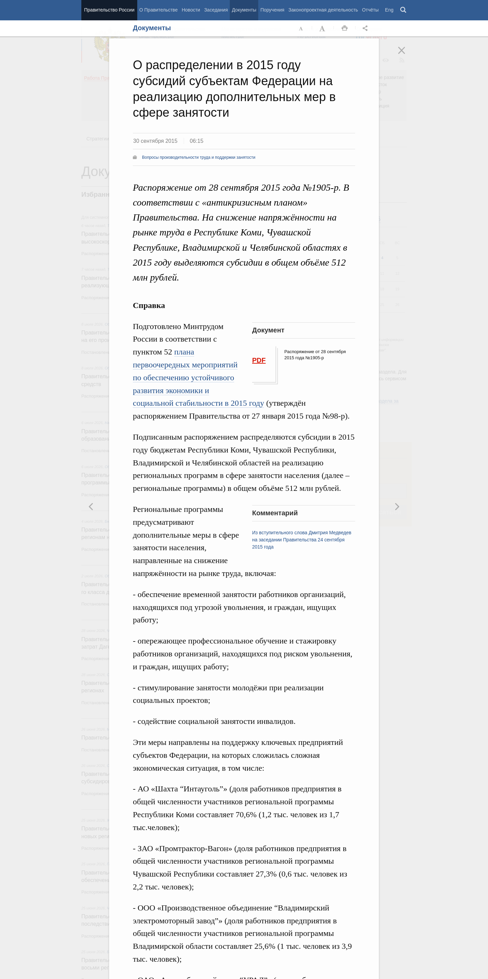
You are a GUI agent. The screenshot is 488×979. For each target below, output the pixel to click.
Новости (191, 10)
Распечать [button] (345, 28)
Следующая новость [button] (91, 506)
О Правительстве (158, 10)
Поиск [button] (403, 10)
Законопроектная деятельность (323, 10)
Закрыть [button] (406, 55)
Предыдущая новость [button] (397, 506)
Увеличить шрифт (323, 28)
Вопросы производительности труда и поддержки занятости (198, 157)
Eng (389, 10)
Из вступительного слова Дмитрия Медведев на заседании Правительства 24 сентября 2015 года (301, 540)
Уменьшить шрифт (301, 28)
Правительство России (109, 10)
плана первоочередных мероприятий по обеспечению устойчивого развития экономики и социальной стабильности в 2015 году (198, 377)
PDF (259, 360)
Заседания (216, 10)
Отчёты (370, 10)
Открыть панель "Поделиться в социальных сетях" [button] (366, 28)
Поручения (272, 10)
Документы (244, 10)
